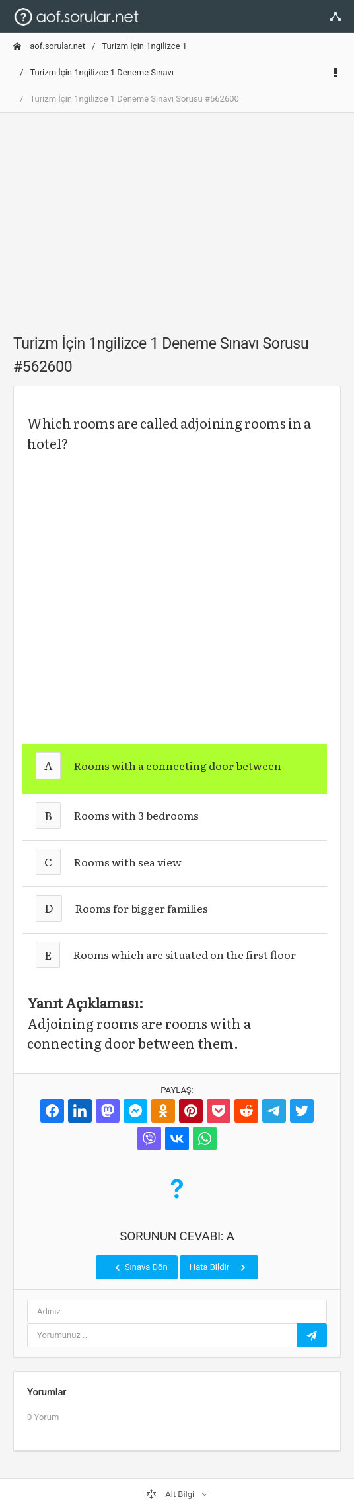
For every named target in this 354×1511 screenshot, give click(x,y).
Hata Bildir (219, 1267)
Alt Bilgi (171, 1494)
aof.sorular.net (49, 46)
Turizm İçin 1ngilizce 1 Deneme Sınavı (102, 72)
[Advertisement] (177, 215)
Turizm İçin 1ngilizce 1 (144, 46)
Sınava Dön (140, 1267)
